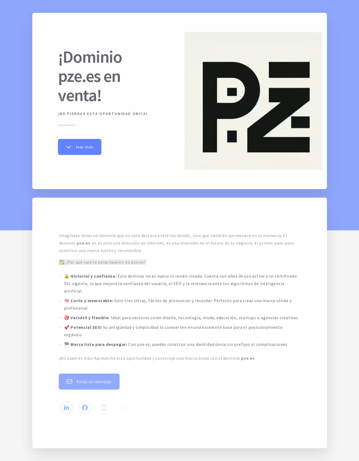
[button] (79, 147)
